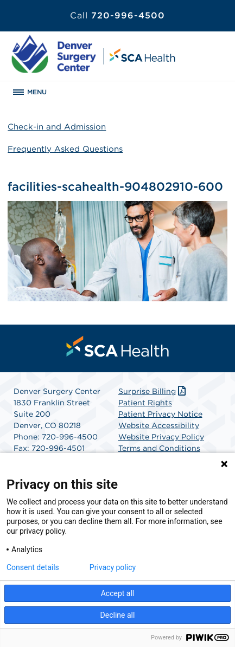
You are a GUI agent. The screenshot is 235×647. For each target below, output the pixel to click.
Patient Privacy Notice (160, 414)
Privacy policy (113, 567)
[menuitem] (117, 346)
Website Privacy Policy (161, 436)
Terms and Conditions (159, 448)
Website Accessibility (158, 425)
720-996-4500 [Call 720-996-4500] (117, 15)
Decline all (117, 615)
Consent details (33, 567)
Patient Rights (145, 402)
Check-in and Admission (57, 127)
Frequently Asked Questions (65, 149)
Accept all (118, 593)
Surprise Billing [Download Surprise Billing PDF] (153, 391)
